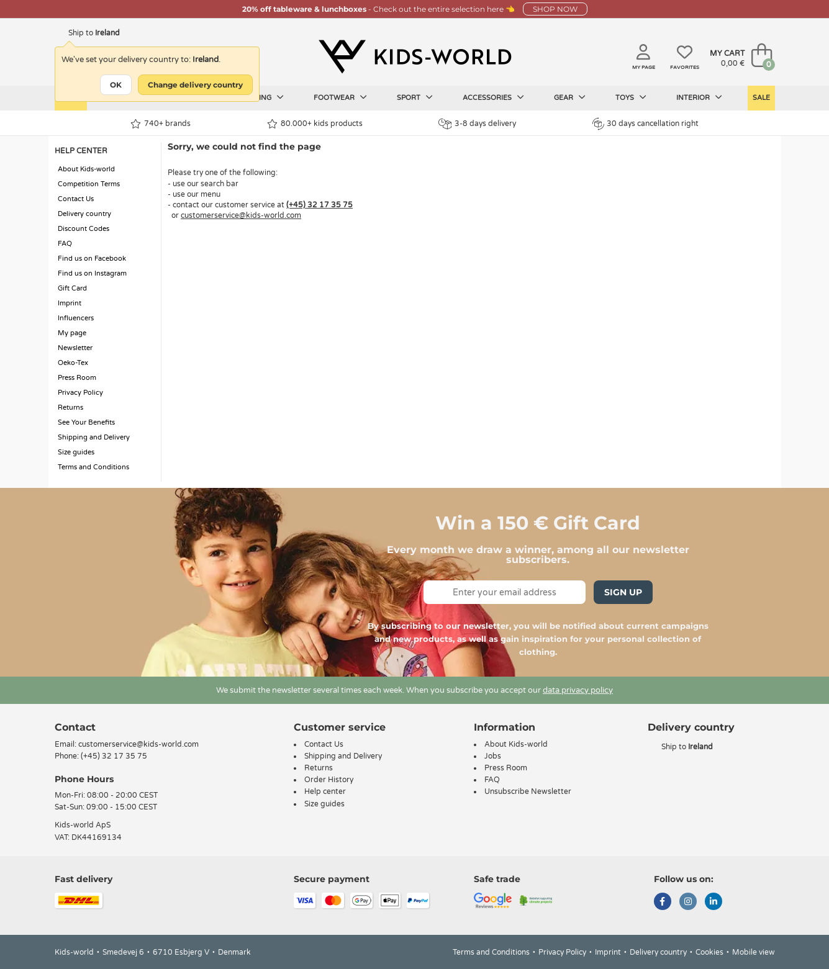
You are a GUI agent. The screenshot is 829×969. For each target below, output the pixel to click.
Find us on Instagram (92, 273)
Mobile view (753, 952)
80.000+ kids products (315, 123)
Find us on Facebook (92, 259)
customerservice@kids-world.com (241, 215)
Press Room (77, 378)
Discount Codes (83, 229)
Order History (328, 779)
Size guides (76, 452)
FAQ (65, 244)
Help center (325, 791)
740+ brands (160, 123)
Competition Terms (89, 184)
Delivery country (84, 214)
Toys (630, 97)
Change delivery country (195, 84)
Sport (415, 97)
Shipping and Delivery (94, 437)
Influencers (76, 318)
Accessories (493, 97)
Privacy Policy (80, 393)
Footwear (340, 97)
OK (116, 84)
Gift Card (72, 288)
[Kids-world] (415, 56)
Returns (70, 407)
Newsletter (75, 348)
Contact (75, 727)
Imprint (69, 303)
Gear (570, 97)
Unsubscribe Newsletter (527, 791)
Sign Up (623, 592)
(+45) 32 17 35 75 (319, 205)
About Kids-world (86, 169)
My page (72, 333)
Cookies (709, 952)
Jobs (492, 756)
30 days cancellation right (645, 123)
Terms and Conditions (93, 467)
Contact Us (76, 199)
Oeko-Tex (73, 363)
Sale (761, 98)
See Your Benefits (86, 422)
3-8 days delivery (477, 124)
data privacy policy (578, 690)
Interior (699, 97)
